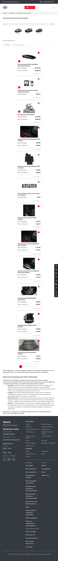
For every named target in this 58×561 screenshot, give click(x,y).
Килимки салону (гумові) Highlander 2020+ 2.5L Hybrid (29, 167)
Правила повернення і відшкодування (31, 523)
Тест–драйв (29, 465)
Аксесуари (29, 547)
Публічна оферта (31, 518)
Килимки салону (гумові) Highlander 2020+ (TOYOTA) (29, 139)
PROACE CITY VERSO (48, 443)
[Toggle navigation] (53, 8)
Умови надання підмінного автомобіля (31, 512)
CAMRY (28, 424)
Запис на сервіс (31, 531)
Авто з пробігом (31, 472)
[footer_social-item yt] (13, 459)
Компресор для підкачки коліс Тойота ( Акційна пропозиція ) (28, 91)
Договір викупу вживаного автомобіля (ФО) (31, 488)
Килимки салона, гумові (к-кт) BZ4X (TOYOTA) (27, 218)
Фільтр (7, 45)
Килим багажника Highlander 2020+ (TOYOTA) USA (27, 298)
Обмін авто (45, 475)
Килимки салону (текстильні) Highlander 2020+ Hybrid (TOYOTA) (28, 271)
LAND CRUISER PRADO (30, 437)
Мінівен (28, 456)
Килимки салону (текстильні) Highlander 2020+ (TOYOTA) (28, 244)
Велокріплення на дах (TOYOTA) (26, 114)
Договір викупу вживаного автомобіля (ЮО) (31, 496)
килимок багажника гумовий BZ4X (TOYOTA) (27, 353)
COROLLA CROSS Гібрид (47, 433)
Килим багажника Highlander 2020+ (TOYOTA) (27, 326)
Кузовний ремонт (31, 538)
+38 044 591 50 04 (9, 434)
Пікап (43, 454)
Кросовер (44, 451)
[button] (40, 2)
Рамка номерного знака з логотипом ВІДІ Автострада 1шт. (28, 194)
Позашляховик (31, 454)
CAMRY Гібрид (46, 424)
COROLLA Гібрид (47, 427)
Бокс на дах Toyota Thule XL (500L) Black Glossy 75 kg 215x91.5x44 (28, 65)
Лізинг (43, 472)
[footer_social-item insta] (8, 459)
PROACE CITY (30, 445)
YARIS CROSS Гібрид (32, 429)
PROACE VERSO (31, 443)
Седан (28, 451)
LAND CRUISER (46, 436)
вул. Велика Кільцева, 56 (11, 2)
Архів (27, 507)
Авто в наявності (31, 469)
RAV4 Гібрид (45, 429)
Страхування (45, 469)
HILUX (28, 440)
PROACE (44, 440)
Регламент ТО (30, 535)
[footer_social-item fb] (4, 459)
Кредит (43, 465)
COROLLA (29, 427)
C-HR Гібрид (30, 432)
